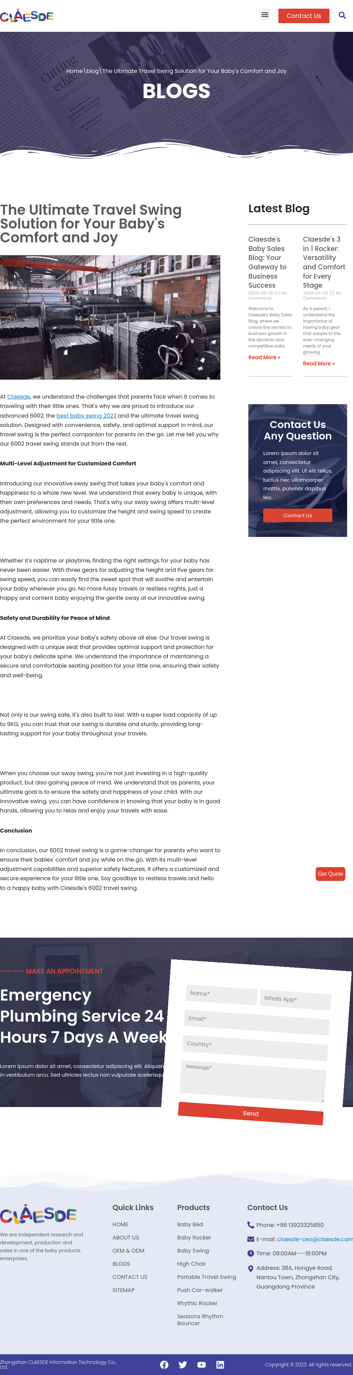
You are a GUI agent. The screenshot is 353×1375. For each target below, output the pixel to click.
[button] (264, 14)
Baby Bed (190, 1224)
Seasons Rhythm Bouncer (200, 1319)
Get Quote (330, 874)
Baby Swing (193, 1251)
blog (92, 71)
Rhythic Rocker (197, 1303)
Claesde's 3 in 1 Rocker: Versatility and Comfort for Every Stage (324, 262)
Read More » (264, 357)
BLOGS (121, 1264)
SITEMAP (124, 1290)
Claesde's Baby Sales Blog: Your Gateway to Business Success (267, 262)
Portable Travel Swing (206, 1277)
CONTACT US (130, 1277)
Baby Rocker (194, 1238)
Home (74, 71)
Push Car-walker (200, 1290)
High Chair (191, 1264)
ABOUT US (126, 1238)
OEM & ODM (129, 1251)
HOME (120, 1224)
